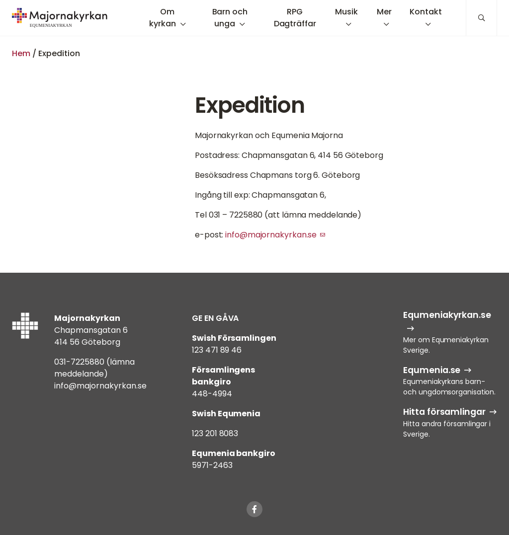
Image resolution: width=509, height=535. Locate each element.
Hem (21, 53)
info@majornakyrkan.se (271, 234)
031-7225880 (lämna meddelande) (94, 368)
